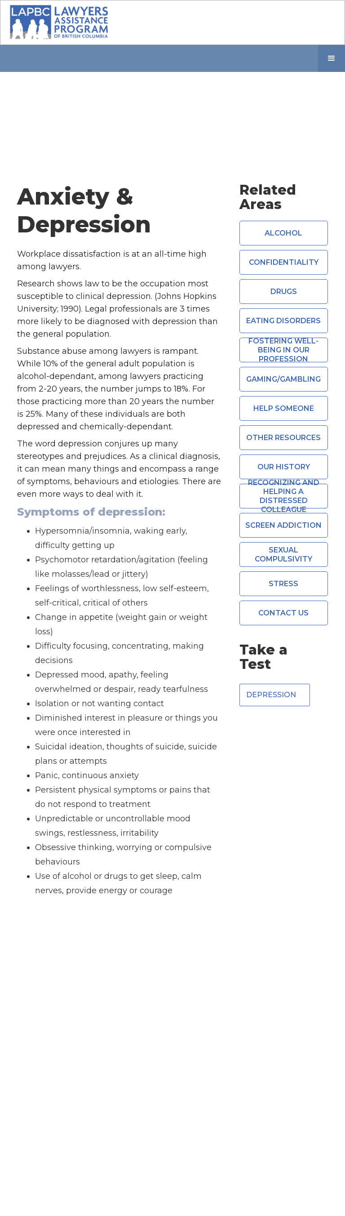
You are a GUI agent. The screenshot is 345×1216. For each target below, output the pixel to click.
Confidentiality (283, 262)
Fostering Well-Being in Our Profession (283, 350)
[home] (58, 22)
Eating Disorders (283, 320)
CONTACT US (283, 613)
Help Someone (283, 408)
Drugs (283, 291)
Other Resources (283, 437)
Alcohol (283, 233)
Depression (271, 694)
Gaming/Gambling (283, 379)
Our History (283, 467)
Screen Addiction (283, 525)
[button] (331, 58)
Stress (283, 583)
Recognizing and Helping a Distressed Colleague (283, 496)
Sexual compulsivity (283, 554)
